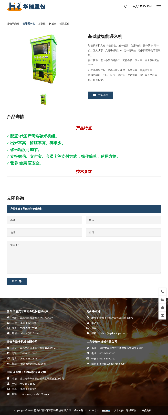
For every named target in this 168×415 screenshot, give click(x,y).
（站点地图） (146, 410)
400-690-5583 (27, 383)
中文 (135, 6)
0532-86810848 (28, 353)
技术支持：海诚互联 (125, 410)
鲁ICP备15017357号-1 (86, 410)
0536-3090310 (107, 353)
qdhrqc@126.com (29, 333)
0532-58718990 (28, 322)
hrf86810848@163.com (33, 363)
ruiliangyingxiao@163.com (34, 394)
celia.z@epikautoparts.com (114, 333)
